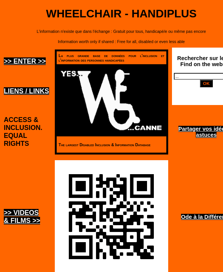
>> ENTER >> (25, 61)
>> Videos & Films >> (22, 216)
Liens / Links (26, 91)
